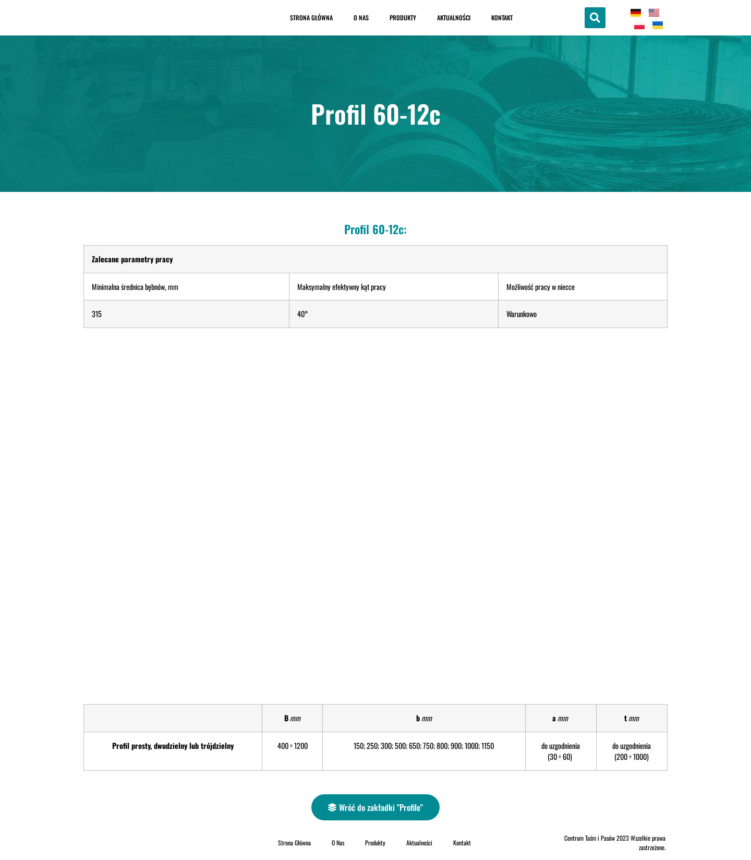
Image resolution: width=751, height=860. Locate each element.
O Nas (361, 17)
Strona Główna (311, 17)
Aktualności (453, 17)
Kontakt (502, 17)
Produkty (403, 17)
